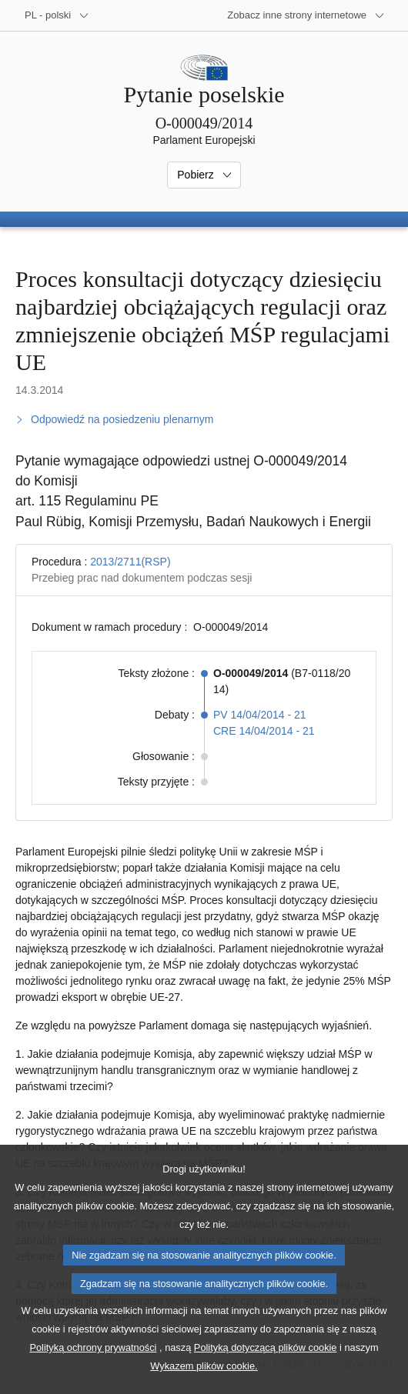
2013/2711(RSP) (130, 561)
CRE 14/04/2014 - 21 (264, 731)
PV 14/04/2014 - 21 (259, 715)
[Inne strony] (306, 15)
